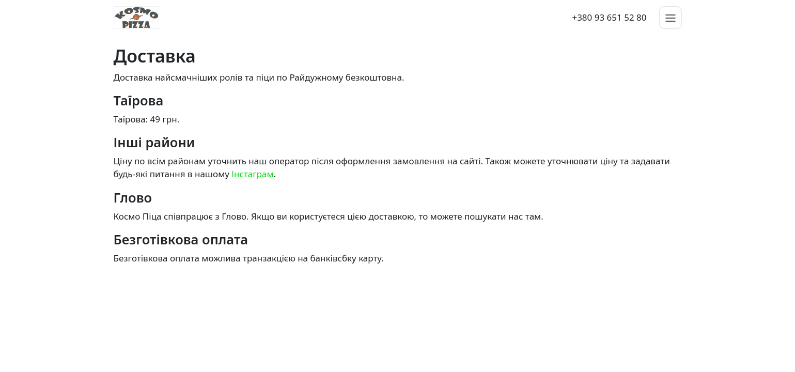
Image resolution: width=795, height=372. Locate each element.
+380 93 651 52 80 (609, 17)
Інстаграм (252, 174)
